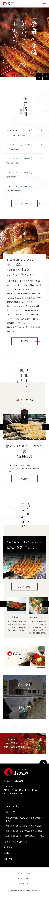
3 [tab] (27, 400)
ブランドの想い (11, 806)
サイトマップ (24, 883)
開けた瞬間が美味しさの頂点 (25, 836)
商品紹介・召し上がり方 (16, 841)
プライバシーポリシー (24, 878)
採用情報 (8, 859)
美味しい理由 (10, 812)
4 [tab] (31, 400)
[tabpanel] (24, 450)
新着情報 (8, 847)
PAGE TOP (43, 763)
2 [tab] (22, 400)
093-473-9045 (16, 793)
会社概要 (8, 853)
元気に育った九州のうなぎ (24, 825)
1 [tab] (17, 400)
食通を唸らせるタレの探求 (24, 831)
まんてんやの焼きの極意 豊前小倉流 (25, 819)
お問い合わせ (24, 873)
